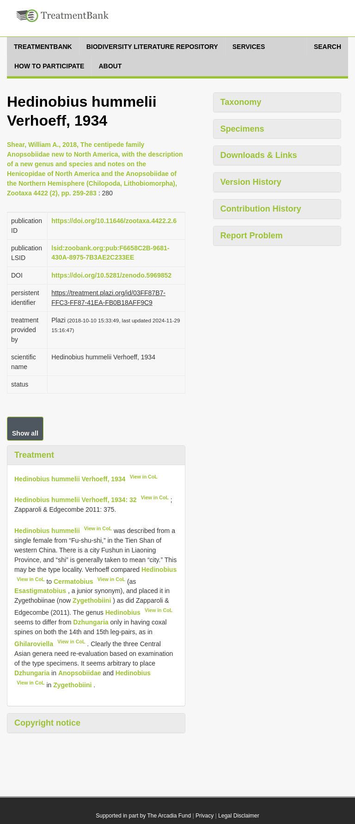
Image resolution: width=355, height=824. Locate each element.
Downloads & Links (258, 155)
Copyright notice (47, 722)
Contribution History (260, 208)
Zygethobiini (92, 600)
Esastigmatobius (40, 590)
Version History (251, 182)
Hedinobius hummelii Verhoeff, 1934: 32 (75, 499)
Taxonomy (241, 102)
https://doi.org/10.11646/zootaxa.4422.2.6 (114, 220)
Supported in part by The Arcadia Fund (143, 815)
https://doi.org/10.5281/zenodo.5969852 (111, 275)
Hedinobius (159, 569)
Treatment (34, 455)
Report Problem (251, 235)
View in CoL (144, 476)
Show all (25, 433)
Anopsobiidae (79, 673)
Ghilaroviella (33, 644)
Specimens (242, 128)
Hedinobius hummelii (47, 530)
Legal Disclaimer (238, 815)
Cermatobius (73, 581)
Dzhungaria (90, 622)
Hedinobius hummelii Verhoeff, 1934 (69, 478)
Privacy (205, 815)
